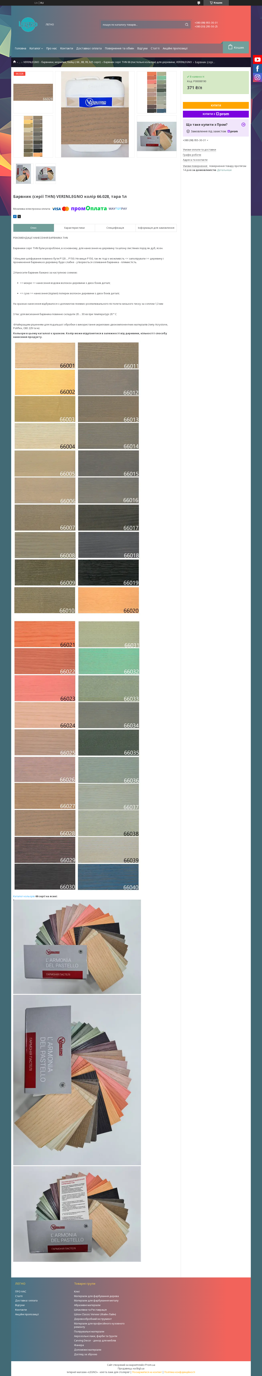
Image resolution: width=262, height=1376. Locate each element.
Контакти (66, 48)
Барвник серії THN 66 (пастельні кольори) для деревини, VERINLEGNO (148, 62)
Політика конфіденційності (179, 1372)
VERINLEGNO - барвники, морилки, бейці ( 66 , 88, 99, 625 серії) (62, 62)
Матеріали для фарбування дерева (96, 1296)
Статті (155, 48)
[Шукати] (187, 25)
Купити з (216, 114)
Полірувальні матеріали (89, 1331)
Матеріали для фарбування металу (96, 1300)
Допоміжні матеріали (87, 1349)
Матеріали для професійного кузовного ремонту (99, 1325)
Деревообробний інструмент (93, 1319)
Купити (216, 105)
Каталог (35, 48)
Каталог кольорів (24, 896)
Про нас (51, 48)
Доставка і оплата (89, 48)
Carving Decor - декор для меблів (95, 1340)
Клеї (77, 1291)
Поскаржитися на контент (147, 1372)
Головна (20, 48)
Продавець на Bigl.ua (131, 1368)
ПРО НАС (20, 1291)
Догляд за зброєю (85, 1354)
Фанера (79, 1345)
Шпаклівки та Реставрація (90, 1309)
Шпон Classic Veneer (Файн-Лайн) (95, 1314)
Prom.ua (150, 1365)
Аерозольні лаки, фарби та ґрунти (95, 1336)
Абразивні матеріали (87, 1305)
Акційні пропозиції (175, 48)
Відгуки (142, 48)
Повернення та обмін (119, 48)
